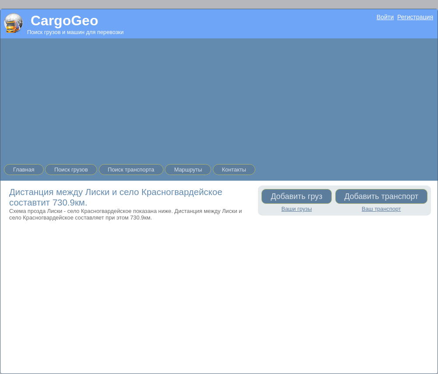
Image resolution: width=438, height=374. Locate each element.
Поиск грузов (71, 169)
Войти (384, 17)
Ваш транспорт (381, 209)
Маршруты (188, 169)
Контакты (234, 169)
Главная (24, 169)
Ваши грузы (297, 209)
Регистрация (415, 17)
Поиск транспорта (131, 169)
